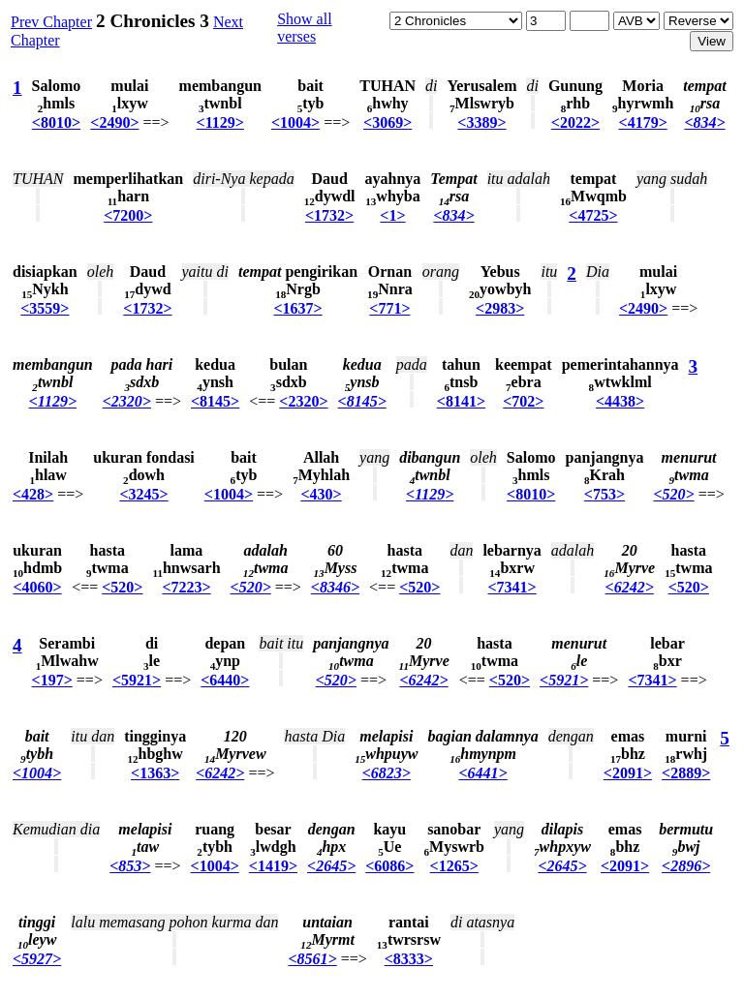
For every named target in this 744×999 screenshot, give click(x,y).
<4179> (643, 122)
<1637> (297, 308)
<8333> (409, 959)
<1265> (454, 866)
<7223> (186, 587)
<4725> (593, 215)
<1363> (155, 773)
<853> (129, 866)
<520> (673, 494)
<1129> (220, 122)
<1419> (273, 866)
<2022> (575, 122)
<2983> (500, 308)
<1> (392, 215)
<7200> (128, 215)
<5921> (136, 680)
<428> (33, 494)
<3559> (44, 308)
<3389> (481, 122)
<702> (523, 401)
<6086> (389, 866)
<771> (389, 308)
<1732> (329, 215)
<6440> (225, 680)
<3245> (143, 494)
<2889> (686, 773)
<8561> (312, 959)
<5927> (37, 959)
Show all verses (304, 28)
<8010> (56, 122)
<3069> (387, 122)
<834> (704, 122)
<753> (604, 494)
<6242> (629, 587)
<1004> (295, 122)
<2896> (686, 866)
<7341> (512, 587)
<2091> (628, 773)
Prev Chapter (51, 22)
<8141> (461, 401)
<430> (320, 494)
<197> (52, 680)
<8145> (215, 401)
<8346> (335, 587)
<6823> (386, 773)
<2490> (114, 122)
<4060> (37, 587)
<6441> (482, 773)
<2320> (127, 401)
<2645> (331, 866)
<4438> (620, 401)
